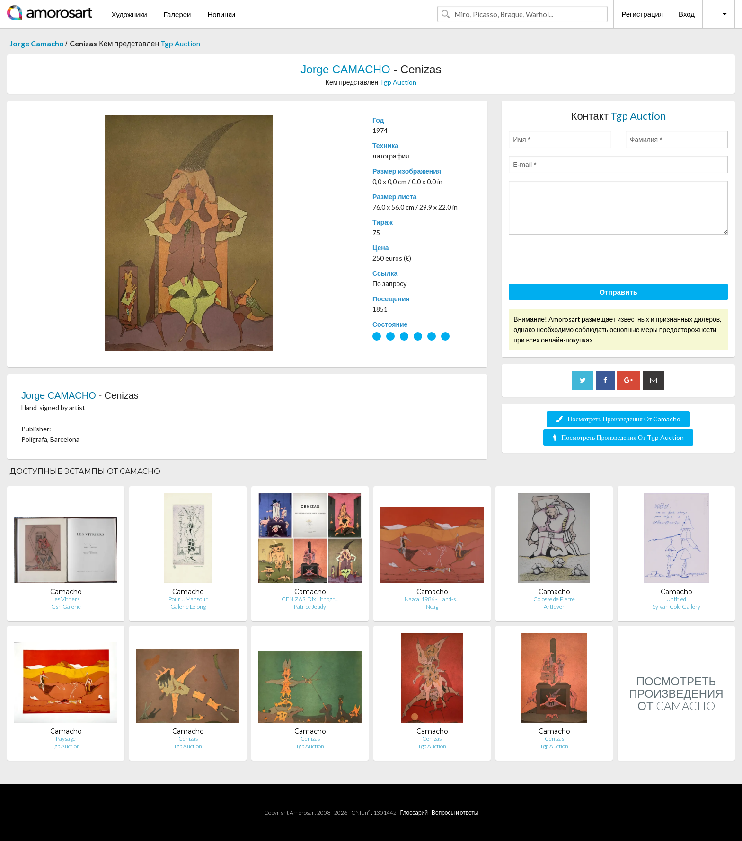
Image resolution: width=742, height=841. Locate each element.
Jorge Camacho (37, 43)
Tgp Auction (180, 43)
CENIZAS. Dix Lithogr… (310, 599)
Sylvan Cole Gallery (676, 606)
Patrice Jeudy (310, 606)
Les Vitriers (66, 599)
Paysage (66, 738)
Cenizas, (432, 738)
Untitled (676, 599)
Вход (687, 13)
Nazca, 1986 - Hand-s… (432, 599)
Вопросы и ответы (455, 812)
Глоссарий (414, 812)
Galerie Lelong (188, 606)
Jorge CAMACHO (346, 69)
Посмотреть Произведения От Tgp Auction (618, 437)
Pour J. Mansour (188, 599)
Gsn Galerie (66, 606)
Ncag (432, 606)
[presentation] (581, 260)
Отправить (618, 292)
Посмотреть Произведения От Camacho (618, 419)
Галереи (177, 14)
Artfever (554, 606)
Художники (129, 14)
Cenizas (188, 738)
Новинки (221, 14)
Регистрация (642, 13)
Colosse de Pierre (554, 599)
